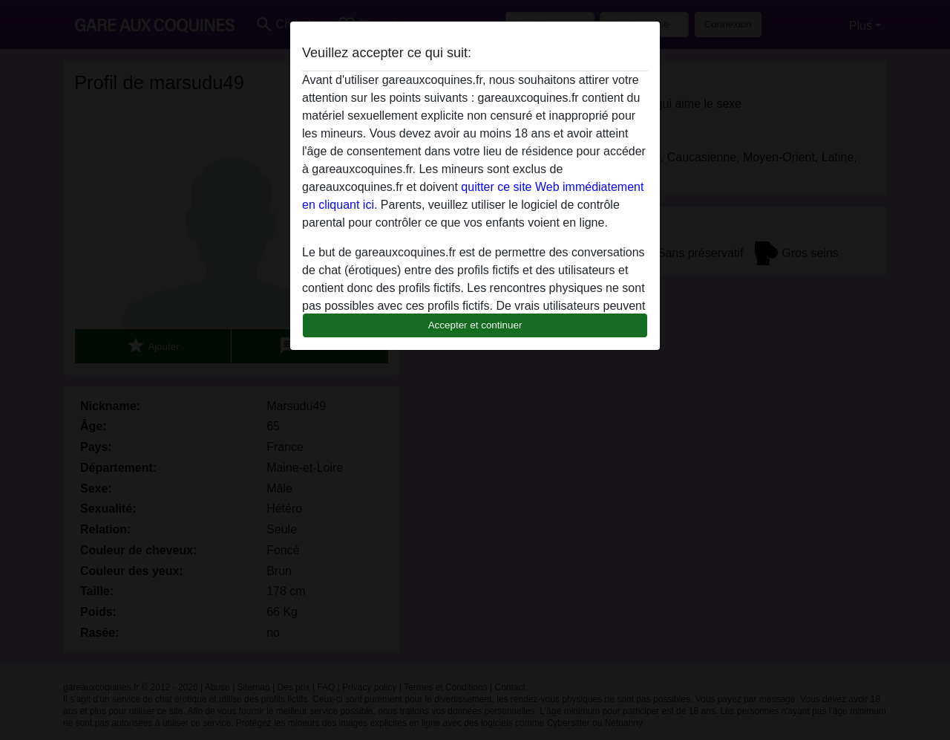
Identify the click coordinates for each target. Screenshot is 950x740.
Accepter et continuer (475, 325)
